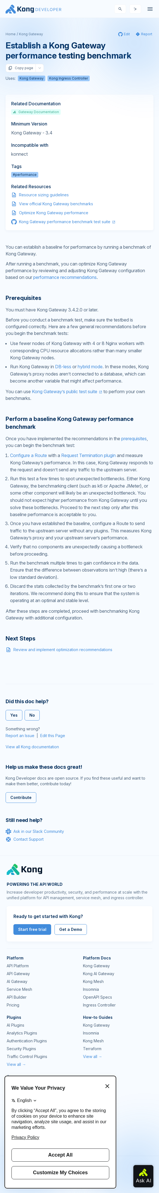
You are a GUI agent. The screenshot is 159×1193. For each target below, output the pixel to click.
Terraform (92, 1048)
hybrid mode (90, 366)
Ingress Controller (99, 1005)
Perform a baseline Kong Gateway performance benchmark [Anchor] (69, 423)
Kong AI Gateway (98, 973)
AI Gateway (17, 981)
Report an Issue (20, 735)
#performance (25, 175)
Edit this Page (52, 735)
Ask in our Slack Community (35, 831)
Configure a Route (28, 455)
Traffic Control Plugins (27, 1056)
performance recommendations (65, 277)
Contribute (21, 797)
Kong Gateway (31, 34)
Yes (14, 715)
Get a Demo (70, 929)
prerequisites (134, 438)
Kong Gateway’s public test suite (64, 391)
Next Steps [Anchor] (20, 638)
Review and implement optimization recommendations (62, 649)
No (32, 715)
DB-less (63, 366)
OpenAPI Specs (97, 997)
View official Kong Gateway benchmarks (56, 203)
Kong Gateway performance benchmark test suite (64, 221)
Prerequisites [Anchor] (23, 298)
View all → (16, 1064)
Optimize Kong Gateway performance (53, 212)
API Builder (17, 997)
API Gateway (18, 973)
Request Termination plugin (88, 455)
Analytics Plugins (22, 1033)
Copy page (20, 68)
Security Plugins (21, 1048)
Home (11, 34)
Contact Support (25, 839)
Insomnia (91, 989)
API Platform (18, 965)
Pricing (13, 1005)
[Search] (120, 8)
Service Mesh (19, 989)
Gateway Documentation (36, 112)
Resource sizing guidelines (44, 194)
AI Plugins (15, 1025)
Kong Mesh (93, 981)
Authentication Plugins (27, 1040)
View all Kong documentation (32, 746)
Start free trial (32, 929)
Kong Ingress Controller (68, 78)
